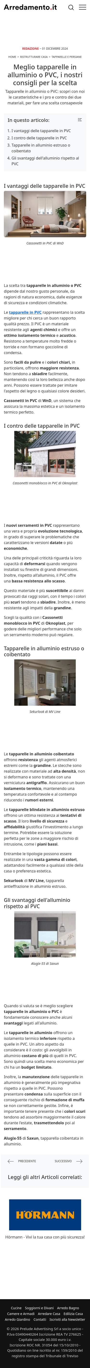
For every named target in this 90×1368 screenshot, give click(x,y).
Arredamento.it (30, 7)
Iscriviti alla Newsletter (67, 1319)
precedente (22, 1161)
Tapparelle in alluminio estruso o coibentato (41, 148)
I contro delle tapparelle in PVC (39, 138)
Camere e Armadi (21, 1313)
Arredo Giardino (17, 1319)
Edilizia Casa (73, 1313)
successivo (68, 1161)
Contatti (40, 1319)
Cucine (16, 1308)
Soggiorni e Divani (39, 1308)
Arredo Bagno (68, 1308)
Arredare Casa (49, 1313)
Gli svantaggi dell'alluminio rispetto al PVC (45, 160)
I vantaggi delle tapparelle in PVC (41, 130)
